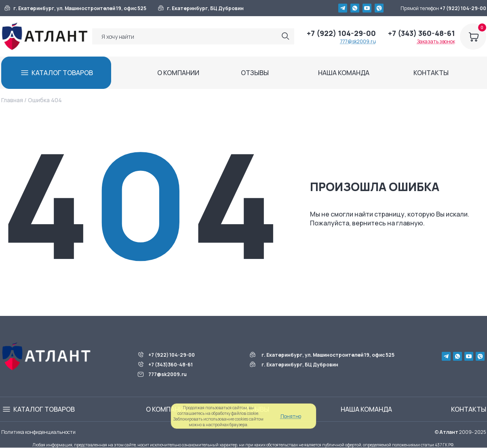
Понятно (290, 416)
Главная (12, 100)
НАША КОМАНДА (343, 72)
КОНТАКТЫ (431, 72)
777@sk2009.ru (358, 41)
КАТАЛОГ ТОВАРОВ (62, 72)
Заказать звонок (436, 41)
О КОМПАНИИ (178, 72)
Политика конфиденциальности (38, 432)
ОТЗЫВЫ (255, 72)
